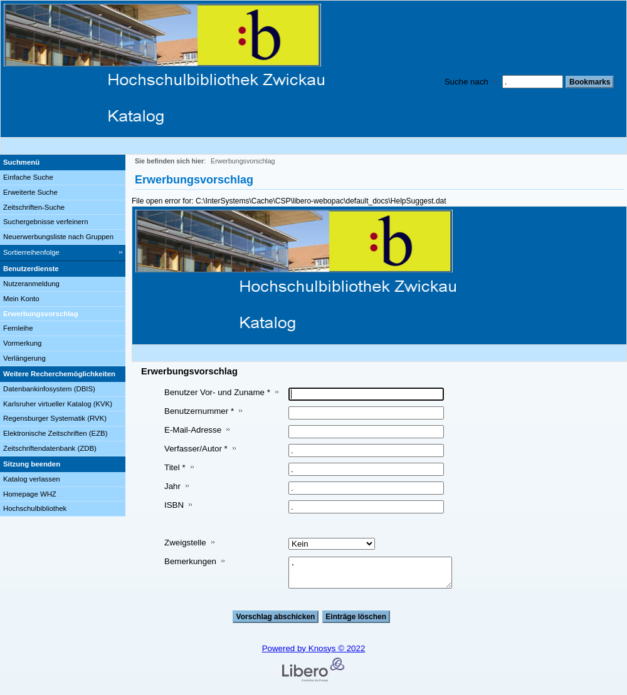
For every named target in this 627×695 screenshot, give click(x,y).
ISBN (174, 505)
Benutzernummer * (199, 411)
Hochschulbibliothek (34, 508)
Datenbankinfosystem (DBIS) (49, 389)
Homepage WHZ (29, 494)
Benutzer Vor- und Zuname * (217, 392)
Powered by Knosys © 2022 (314, 648)
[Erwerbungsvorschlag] (62, 314)
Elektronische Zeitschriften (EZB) (55, 433)
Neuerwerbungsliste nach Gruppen (58, 236)
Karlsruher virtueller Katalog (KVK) (57, 404)
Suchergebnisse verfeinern (45, 221)
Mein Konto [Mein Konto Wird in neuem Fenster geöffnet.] (21, 298)
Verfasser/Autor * (196, 448)
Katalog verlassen (31, 479)
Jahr (172, 486)
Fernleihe (18, 328)
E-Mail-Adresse (192, 430)
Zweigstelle (185, 542)
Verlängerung (24, 358)
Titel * (175, 467)
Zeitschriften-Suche (34, 207)
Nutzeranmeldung (31, 283)
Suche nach (466, 81)
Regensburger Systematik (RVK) (55, 418)
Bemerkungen (190, 561)
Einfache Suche (28, 177)
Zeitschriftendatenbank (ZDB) (50, 448)
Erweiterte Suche (30, 192)
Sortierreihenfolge (31, 252)
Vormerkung (22, 343)
